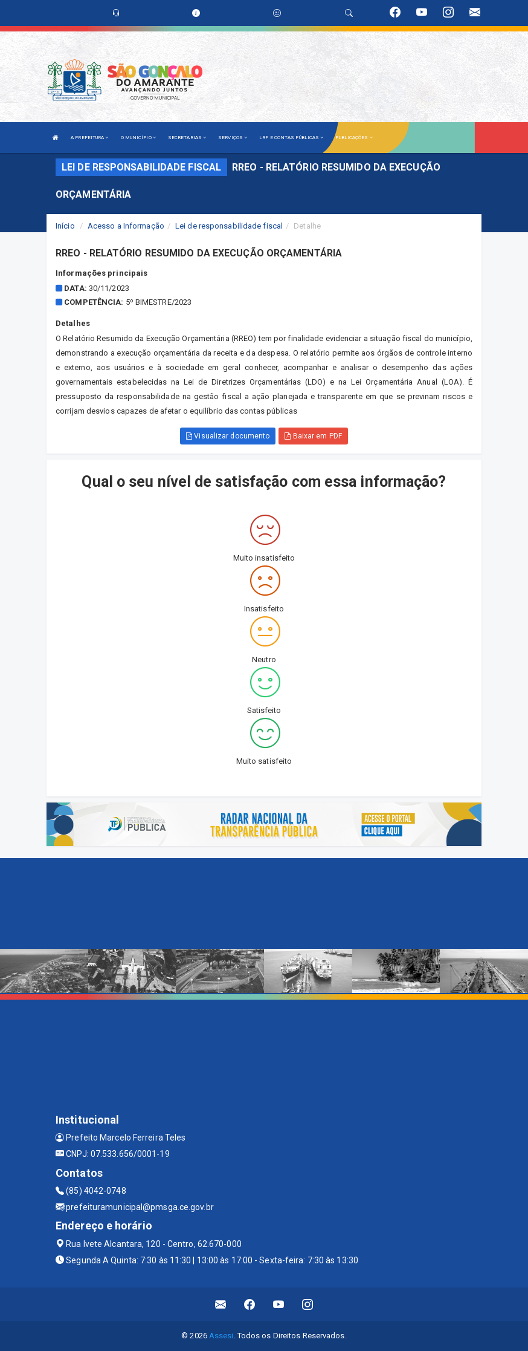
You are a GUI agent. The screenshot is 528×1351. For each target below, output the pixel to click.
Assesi (221, 1335)
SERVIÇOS (232, 137)
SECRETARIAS (187, 137)
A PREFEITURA (89, 137)
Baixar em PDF (313, 436)
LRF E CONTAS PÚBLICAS (291, 137)
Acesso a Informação (126, 225)
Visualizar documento (227, 436)
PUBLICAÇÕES (353, 137)
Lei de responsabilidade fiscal (229, 225)
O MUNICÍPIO (138, 137)
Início (65, 225)
